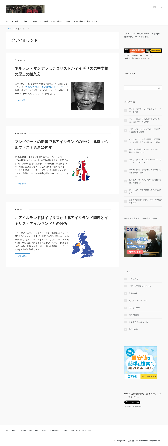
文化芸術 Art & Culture (138, 301)
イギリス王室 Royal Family (140, 286)
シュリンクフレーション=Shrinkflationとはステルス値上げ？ (145, 161)
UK (7, 21)
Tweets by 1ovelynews (133, 406)
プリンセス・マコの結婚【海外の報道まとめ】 (145, 191)
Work (46, 21)
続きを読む (22, 100)
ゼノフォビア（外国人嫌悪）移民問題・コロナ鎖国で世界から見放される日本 (145, 140)
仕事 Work (133, 293)
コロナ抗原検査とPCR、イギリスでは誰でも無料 (145, 201)
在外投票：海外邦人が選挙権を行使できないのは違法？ (145, 181)
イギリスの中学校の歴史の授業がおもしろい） (45, 87)
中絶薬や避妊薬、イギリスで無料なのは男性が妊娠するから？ (145, 150)
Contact (68, 21)
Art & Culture (56, 21)
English (24, 21)
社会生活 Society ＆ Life (138, 322)
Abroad (15, 21)
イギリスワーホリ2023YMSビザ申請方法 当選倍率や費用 (144, 130)
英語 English (134, 329)
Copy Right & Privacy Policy (85, 21)
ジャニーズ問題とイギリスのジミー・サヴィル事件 (145, 110)
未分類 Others (134, 308)
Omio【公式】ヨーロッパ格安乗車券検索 (141, 218)
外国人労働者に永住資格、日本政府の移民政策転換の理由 (145, 171)
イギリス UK (134, 279)
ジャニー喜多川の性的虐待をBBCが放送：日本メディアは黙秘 (144, 120)
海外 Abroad (134, 315)
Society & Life (35, 21)
